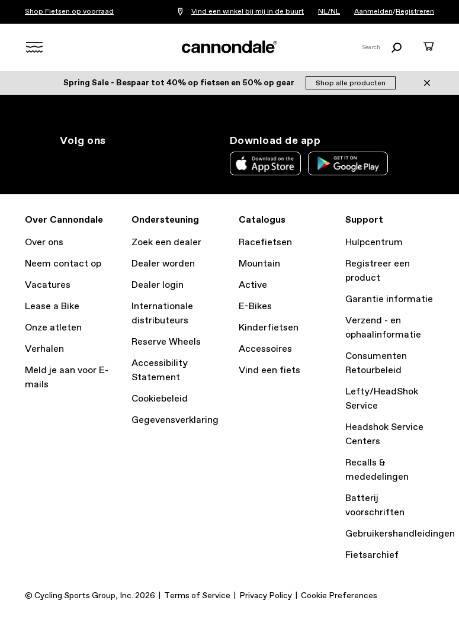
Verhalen (44, 349)
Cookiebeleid (159, 399)
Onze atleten (53, 328)
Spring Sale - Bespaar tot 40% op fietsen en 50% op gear (179, 83)
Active (253, 285)
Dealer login (157, 285)
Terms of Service (197, 595)
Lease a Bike (52, 306)
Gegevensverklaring (175, 420)
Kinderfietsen (268, 328)
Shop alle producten (351, 83)
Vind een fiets (269, 370)
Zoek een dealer (166, 242)
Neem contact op (63, 264)
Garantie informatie (389, 299)
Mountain (259, 264)
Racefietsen (265, 242)
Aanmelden (373, 12)
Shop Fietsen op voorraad (69, 12)
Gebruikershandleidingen (400, 534)
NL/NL (329, 12)
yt (145, 162)
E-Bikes (255, 306)
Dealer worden (163, 264)
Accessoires (265, 349)
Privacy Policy (265, 595)
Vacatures (47, 285)
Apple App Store (265, 163)
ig (67, 162)
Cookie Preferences (339, 595)
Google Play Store (348, 163)
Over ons (44, 242)
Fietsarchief (372, 555)
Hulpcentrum (374, 242)
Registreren (415, 12)
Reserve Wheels (166, 342)
